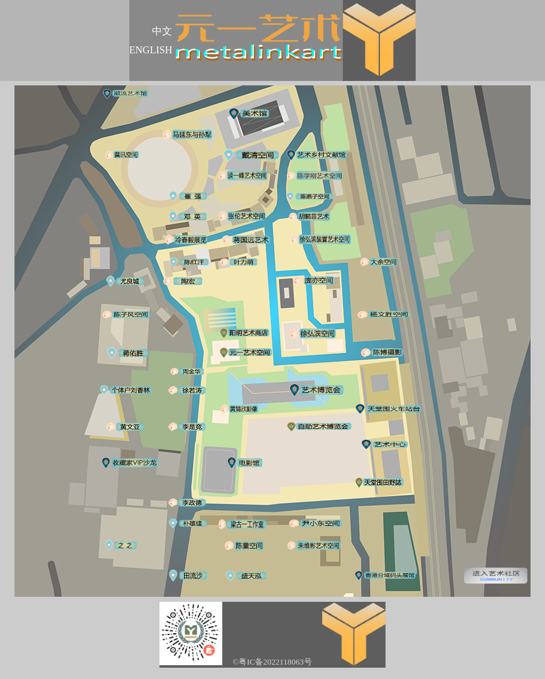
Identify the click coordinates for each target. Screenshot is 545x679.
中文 (162, 31)
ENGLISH (150, 50)
